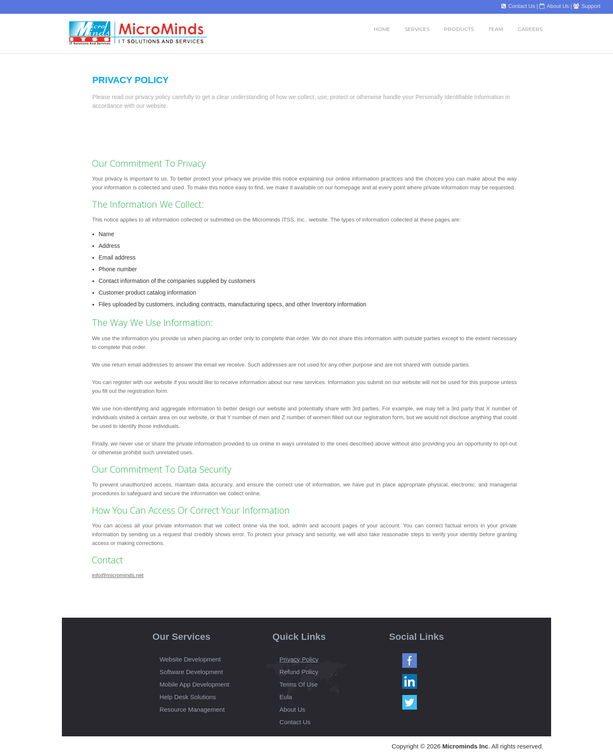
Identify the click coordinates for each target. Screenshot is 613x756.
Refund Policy (298, 671)
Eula (285, 696)
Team (495, 29)
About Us (554, 6)
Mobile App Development (194, 684)
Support (586, 6)
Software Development (191, 671)
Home (382, 29)
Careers (530, 29)
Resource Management (192, 709)
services (417, 29)
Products (459, 29)
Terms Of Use (298, 684)
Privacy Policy (298, 659)
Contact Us (518, 6)
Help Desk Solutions (187, 696)
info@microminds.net (117, 575)
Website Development (189, 659)
